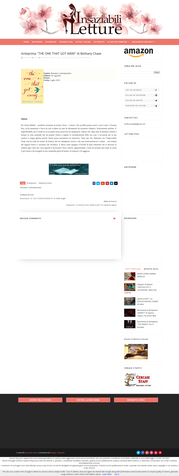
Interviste (99, 41)
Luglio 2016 (68, 57)
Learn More (107, 474)
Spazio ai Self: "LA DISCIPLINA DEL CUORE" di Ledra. (146, 301)
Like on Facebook (141, 89)
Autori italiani (83, 41)
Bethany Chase (57, 57)
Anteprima (46, 57)
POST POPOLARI (131, 268)
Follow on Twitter (141, 100)
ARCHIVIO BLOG (149, 268)
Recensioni (51, 41)
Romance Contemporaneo (83, 57)
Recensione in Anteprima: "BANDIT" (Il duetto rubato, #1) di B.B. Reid (146, 312)
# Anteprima (33, 186)
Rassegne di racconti (143, 41)
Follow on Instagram (141, 95)
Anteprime (37, 41)
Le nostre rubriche (117, 41)
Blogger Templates (59, 452)
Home (26, 41)
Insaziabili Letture (33, 452)
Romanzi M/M (66, 41)
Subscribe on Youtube (141, 105)
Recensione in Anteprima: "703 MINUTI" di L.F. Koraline (146, 324)
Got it (117, 474)
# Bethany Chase (47, 186)
